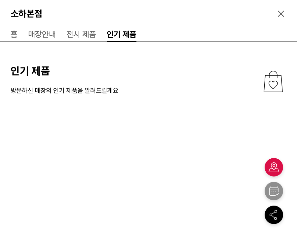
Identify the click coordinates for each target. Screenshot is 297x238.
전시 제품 (81, 34)
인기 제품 (121, 34)
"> (274, 191)
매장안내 (42, 34)
